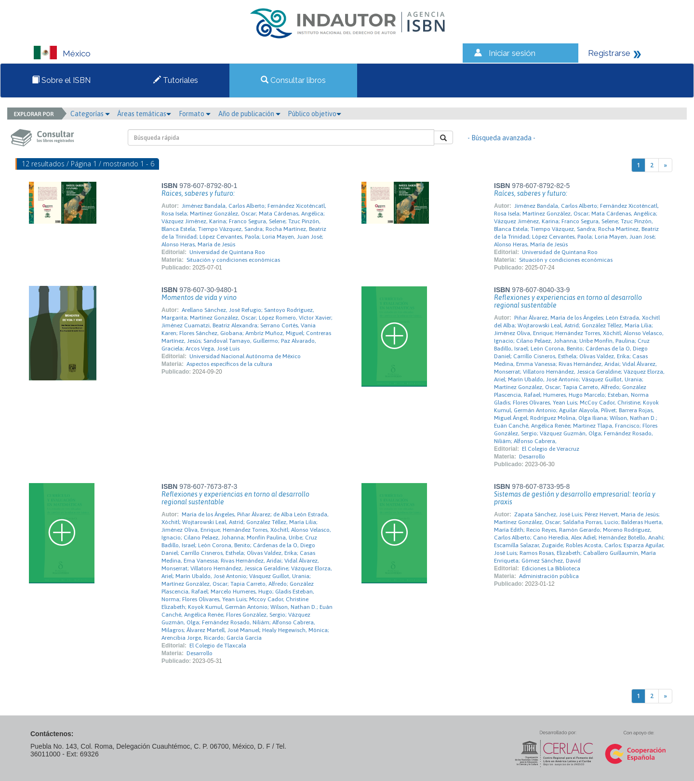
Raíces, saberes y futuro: (530, 193)
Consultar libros (293, 80)
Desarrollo (532, 456)
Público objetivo (314, 114)
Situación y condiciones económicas (233, 259)
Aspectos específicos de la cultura (229, 364)
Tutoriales (175, 80)
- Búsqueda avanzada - (501, 138)
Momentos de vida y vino (199, 297)
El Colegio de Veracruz (550, 448)
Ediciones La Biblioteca (551, 568)
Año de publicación (249, 114)
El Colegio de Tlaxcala (217, 645)
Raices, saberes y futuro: (198, 193)
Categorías (90, 114)
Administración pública (549, 576)
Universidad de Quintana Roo (227, 252)
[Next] (665, 165)
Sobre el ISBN (61, 80)
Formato (195, 114)
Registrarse (609, 53)
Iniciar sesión (512, 53)
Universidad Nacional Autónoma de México (245, 356)
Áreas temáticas (144, 114)
